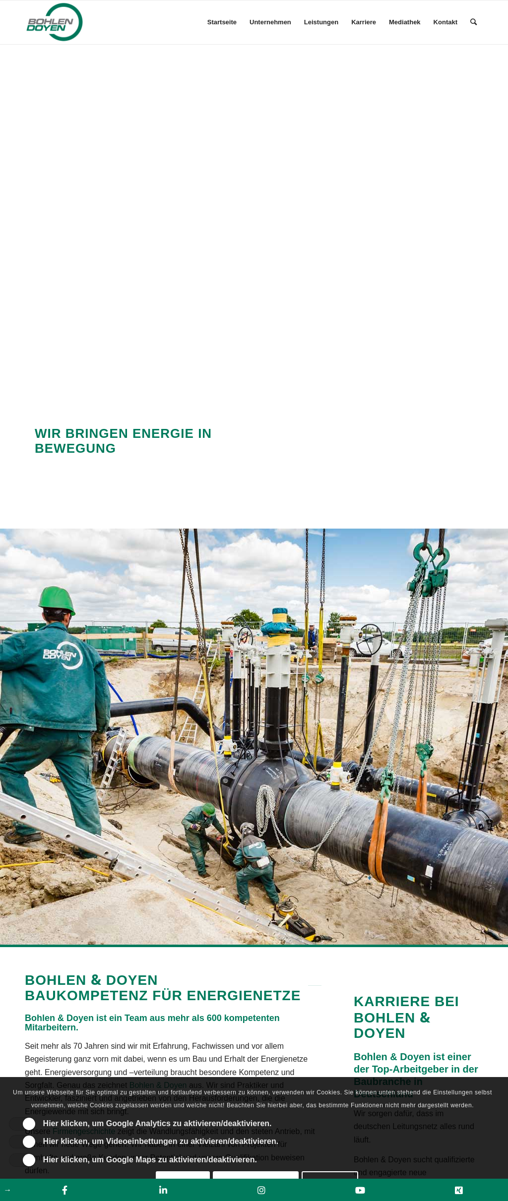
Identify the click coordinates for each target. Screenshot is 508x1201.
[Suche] (473, 22)
